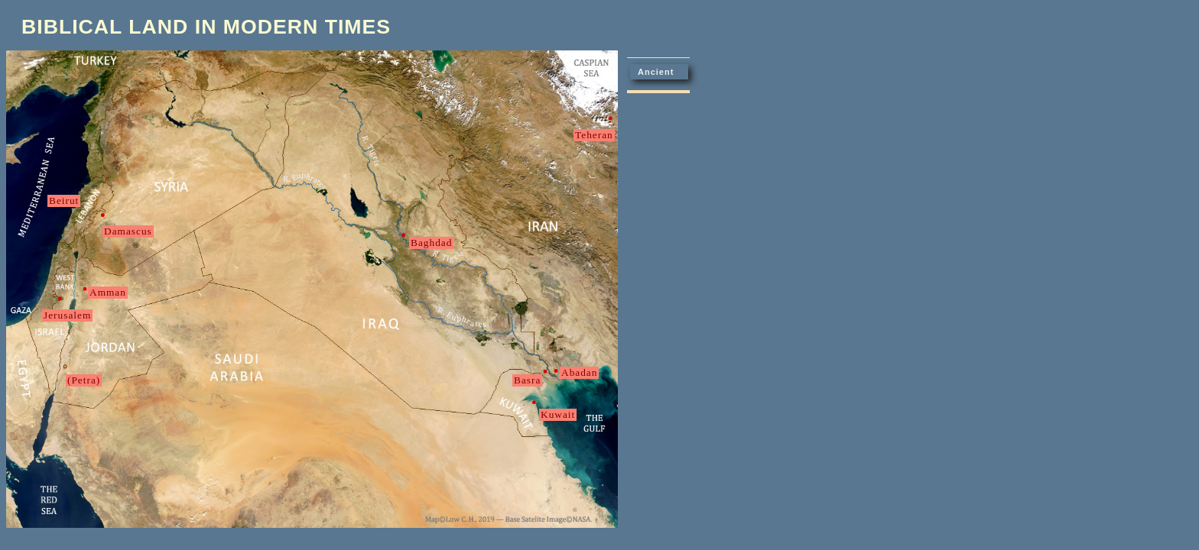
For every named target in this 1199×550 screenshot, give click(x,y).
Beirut (64, 200)
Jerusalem (67, 315)
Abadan (579, 372)
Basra (527, 380)
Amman (107, 292)
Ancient (656, 71)
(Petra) (83, 380)
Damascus (128, 231)
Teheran (594, 135)
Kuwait (558, 414)
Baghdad (431, 242)
